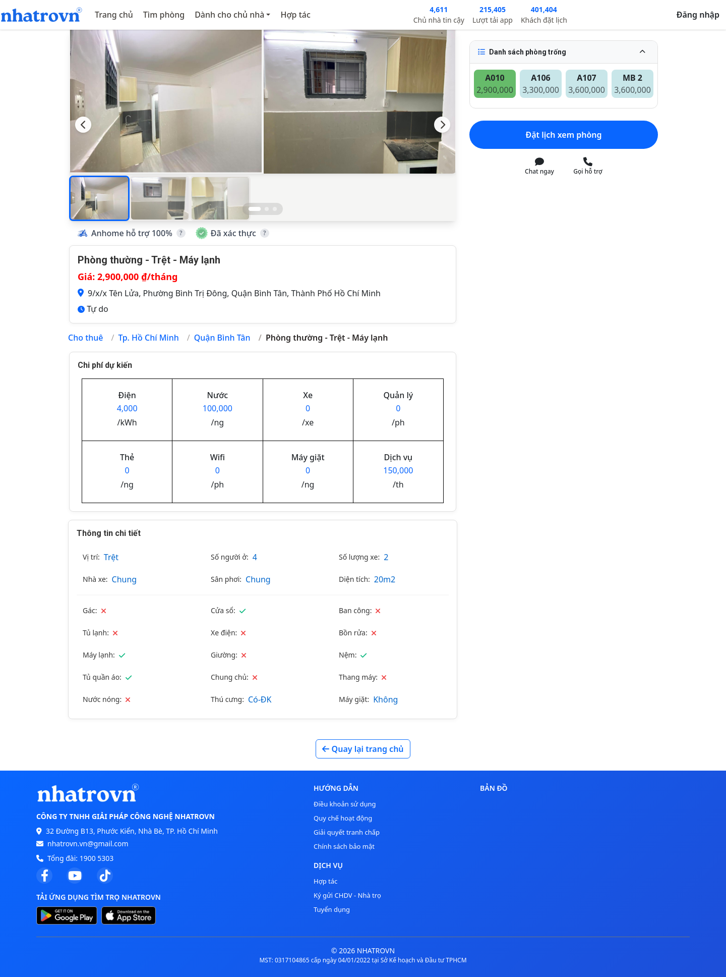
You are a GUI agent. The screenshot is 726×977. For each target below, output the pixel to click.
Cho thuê (85, 337)
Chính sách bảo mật (344, 846)
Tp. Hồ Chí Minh (148, 337)
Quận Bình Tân (222, 337)
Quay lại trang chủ (362, 748)
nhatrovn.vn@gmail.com (88, 843)
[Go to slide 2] (267, 209)
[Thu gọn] (642, 52)
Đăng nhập (698, 14)
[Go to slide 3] (275, 209)
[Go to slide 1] (255, 209)
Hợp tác (295, 14)
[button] (99, 198)
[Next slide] (442, 125)
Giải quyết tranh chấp (347, 832)
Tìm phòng (164, 14)
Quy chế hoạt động (343, 818)
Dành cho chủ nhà (229, 14)
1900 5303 (97, 858)
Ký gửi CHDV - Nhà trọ (347, 895)
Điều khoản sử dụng (345, 803)
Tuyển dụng (332, 909)
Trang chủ (114, 14)
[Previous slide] (83, 125)
